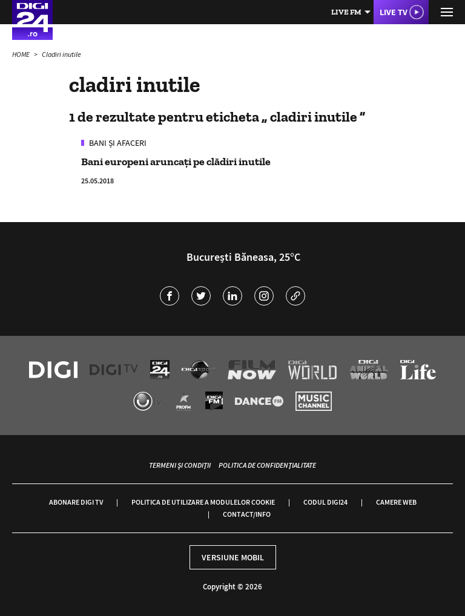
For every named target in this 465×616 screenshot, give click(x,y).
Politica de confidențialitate (267, 465)
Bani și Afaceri (117, 142)
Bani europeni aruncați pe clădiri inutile (176, 161)
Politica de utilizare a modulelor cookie (203, 501)
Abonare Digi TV (76, 501)
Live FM (346, 11)
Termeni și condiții (180, 465)
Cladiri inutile (61, 54)
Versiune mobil (233, 557)
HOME (21, 54)
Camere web (396, 501)
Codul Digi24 (325, 501)
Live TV (393, 12)
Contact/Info (247, 514)
